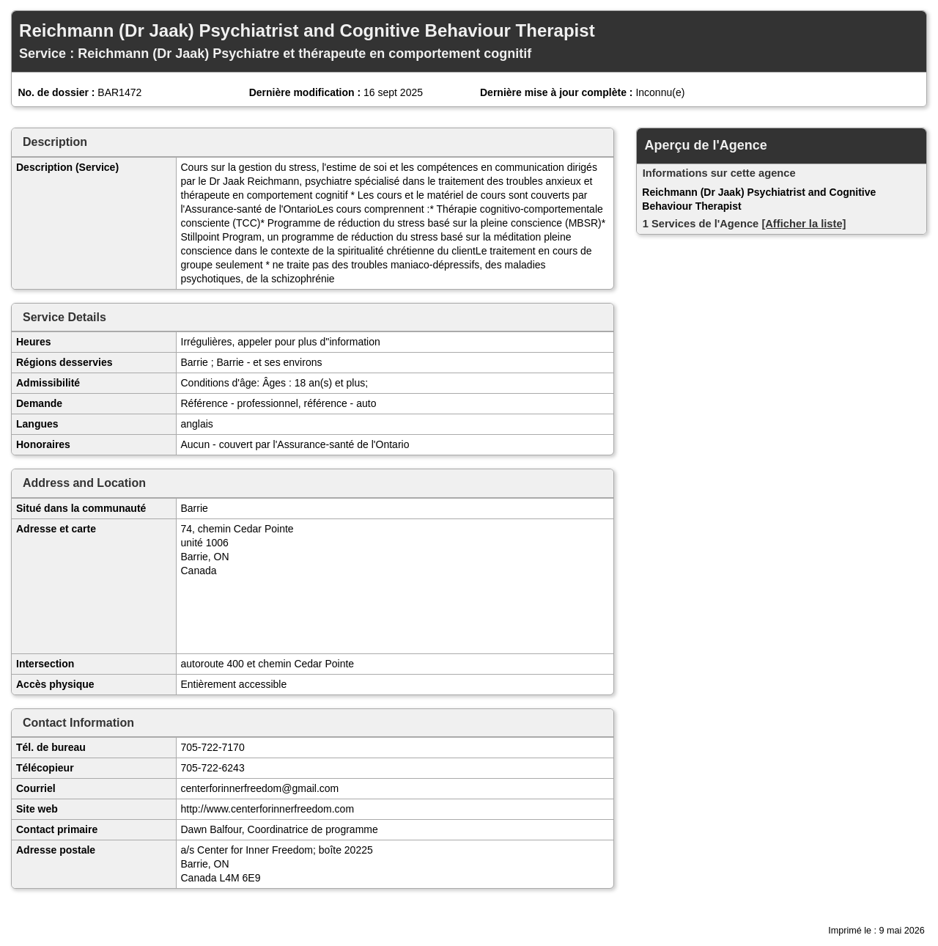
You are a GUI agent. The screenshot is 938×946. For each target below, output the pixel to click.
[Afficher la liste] (803, 224)
